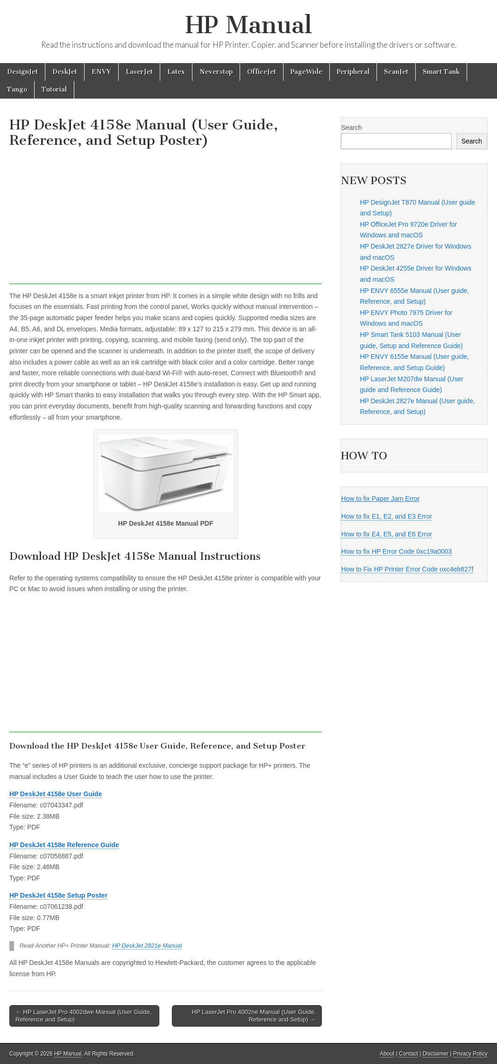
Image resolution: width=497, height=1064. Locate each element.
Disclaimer (436, 1053)
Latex (176, 72)
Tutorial (54, 89)
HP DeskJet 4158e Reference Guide (64, 845)
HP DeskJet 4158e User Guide (55, 794)
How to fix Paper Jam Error (380, 498)
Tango (17, 89)
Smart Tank (441, 72)
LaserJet (139, 72)
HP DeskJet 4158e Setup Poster (58, 895)
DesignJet (22, 72)
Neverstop (216, 72)
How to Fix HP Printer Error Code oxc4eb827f (407, 569)
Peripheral (353, 72)
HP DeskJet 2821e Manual (147, 946)
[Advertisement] (165, 218)
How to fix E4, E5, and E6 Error (386, 534)
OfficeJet (261, 72)
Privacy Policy (470, 1053)
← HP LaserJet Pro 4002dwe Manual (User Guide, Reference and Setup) (83, 1015)
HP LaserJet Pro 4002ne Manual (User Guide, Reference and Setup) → (254, 1015)
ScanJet (396, 72)
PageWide (306, 72)
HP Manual (248, 25)
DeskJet (64, 72)
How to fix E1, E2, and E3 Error (386, 516)
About (387, 1053)
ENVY (101, 72)
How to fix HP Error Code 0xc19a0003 (396, 551)
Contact (408, 1053)
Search (351, 127)
